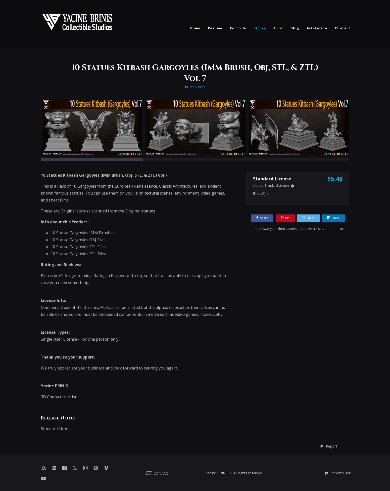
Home (195, 28)
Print (278, 28)
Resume (215, 28)
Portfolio (239, 28)
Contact (342, 28)
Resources (197, 86)
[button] (328, 446)
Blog (295, 28)
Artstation (317, 28)
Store (260, 28)
